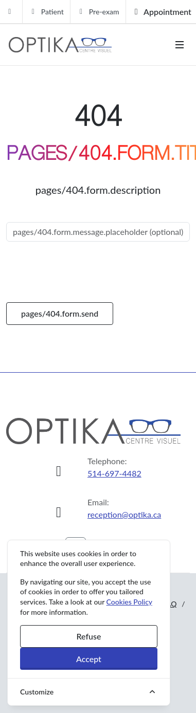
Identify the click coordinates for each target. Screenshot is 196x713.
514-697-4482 (114, 473)
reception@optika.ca (124, 514)
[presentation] (84, 272)
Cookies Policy (129, 601)
